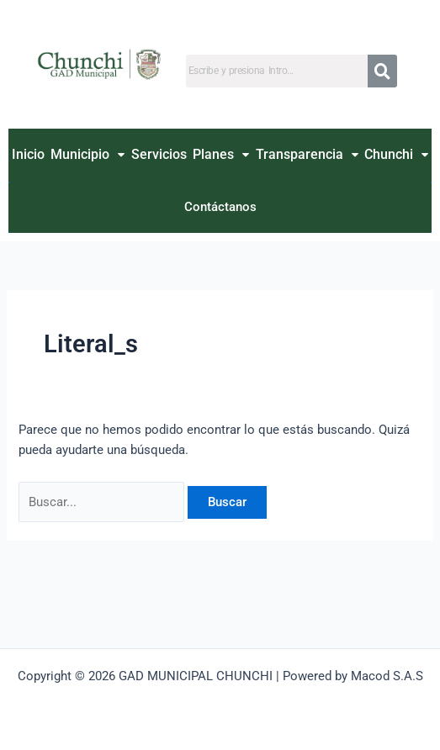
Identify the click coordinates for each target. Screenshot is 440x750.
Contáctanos (220, 206)
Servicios (159, 154)
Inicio (28, 154)
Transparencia (307, 154)
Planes (221, 154)
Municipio (87, 154)
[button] (88, 155)
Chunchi (396, 154)
